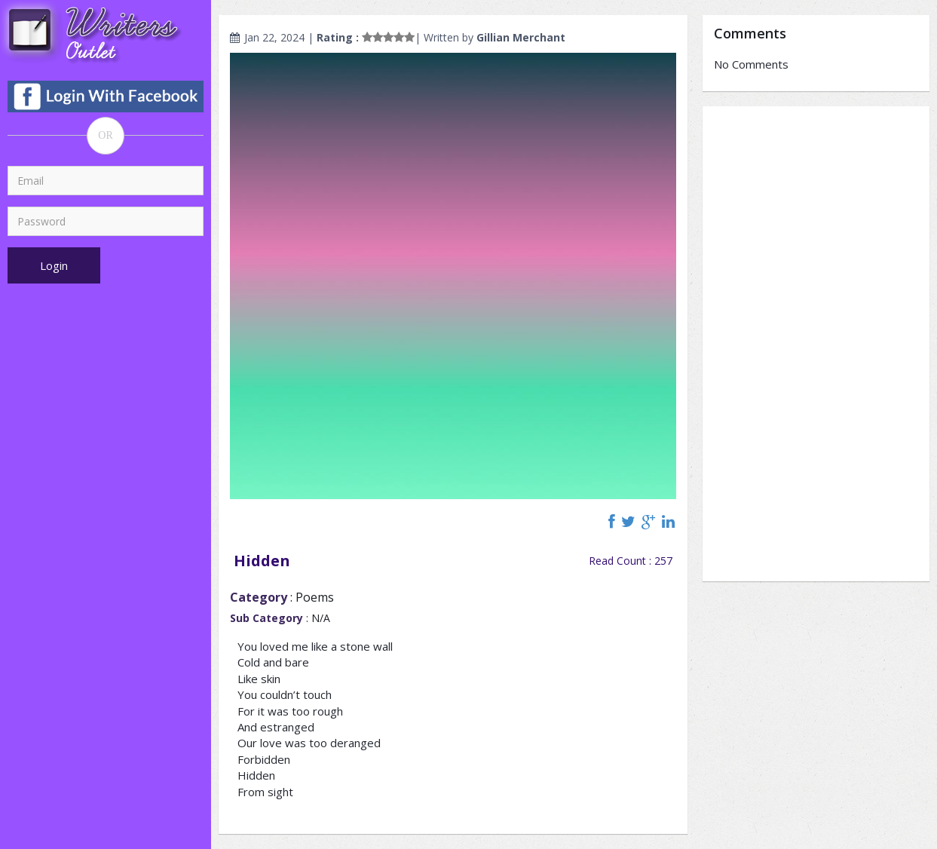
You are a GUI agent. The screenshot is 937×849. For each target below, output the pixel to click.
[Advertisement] (816, 344)
